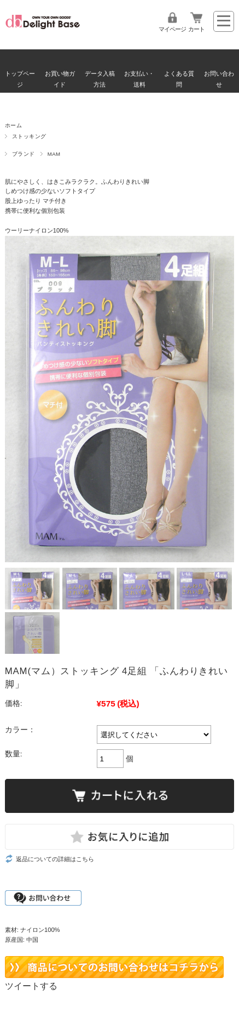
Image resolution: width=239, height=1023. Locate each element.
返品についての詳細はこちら (55, 859)
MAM (54, 154)
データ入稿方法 (100, 79)
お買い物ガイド (60, 79)
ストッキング (29, 136)
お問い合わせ (219, 79)
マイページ (172, 29)
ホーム (13, 125)
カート (196, 29)
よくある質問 (179, 79)
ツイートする (31, 986)
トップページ (20, 79)
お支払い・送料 (139, 79)
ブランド (23, 154)
